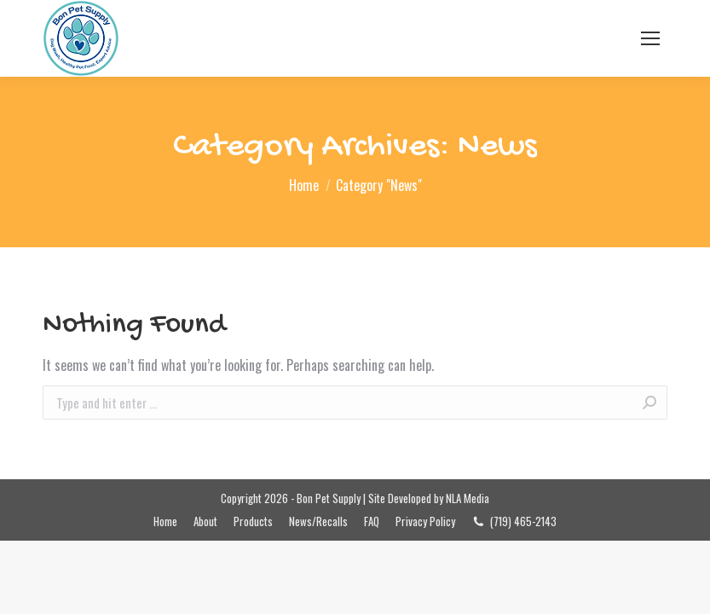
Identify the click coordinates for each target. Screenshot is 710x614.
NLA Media (467, 498)
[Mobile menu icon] (650, 38)
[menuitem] (165, 521)
